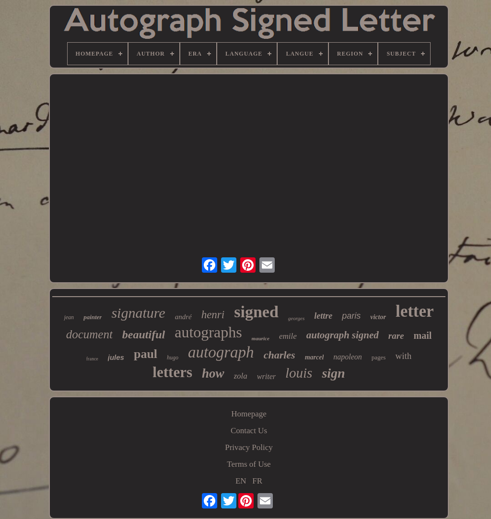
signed (256, 312)
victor (378, 317)
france (92, 358)
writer (266, 376)
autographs (208, 332)
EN (240, 480)
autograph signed (342, 335)
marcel (314, 357)
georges (296, 318)
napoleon (347, 357)
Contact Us (249, 430)
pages (379, 357)
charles (279, 355)
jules (116, 357)
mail (423, 335)
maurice (260, 338)
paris (351, 316)
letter (415, 311)
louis (298, 373)
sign (333, 373)
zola (240, 376)
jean (69, 317)
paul (145, 354)
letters (172, 372)
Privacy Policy (249, 447)
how (213, 373)
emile (288, 336)
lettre (323, 316)
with (403, 356)
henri (213, 315)
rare (396, 336)
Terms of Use (248, 464)
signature (138, 313)
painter (92, 317)
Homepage (249, 413)
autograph (221, 352)
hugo (172, 357)
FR (257, 480)
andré (183, 317)
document (89, 334)
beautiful (143, 334)
